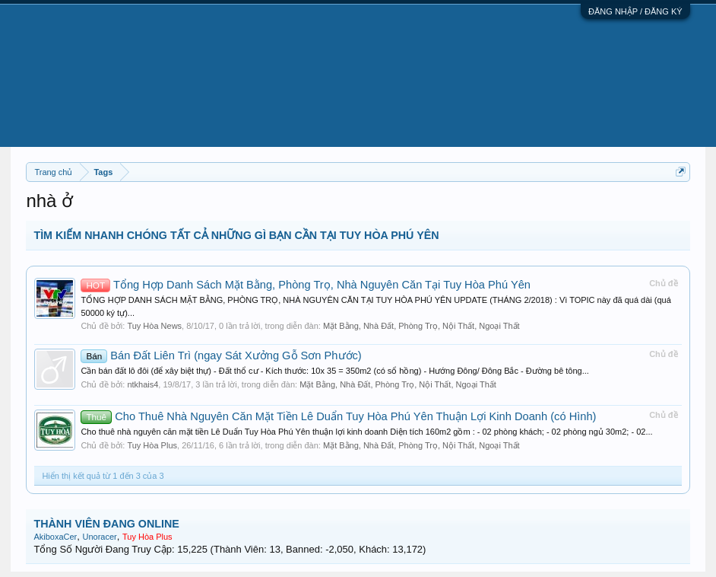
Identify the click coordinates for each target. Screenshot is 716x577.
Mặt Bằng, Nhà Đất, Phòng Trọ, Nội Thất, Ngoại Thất (421, 325)
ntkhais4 (142, 384)
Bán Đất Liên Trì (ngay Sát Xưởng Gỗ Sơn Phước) (221, 355)
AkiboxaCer (55, 536)
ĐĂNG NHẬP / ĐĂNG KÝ (635, 11)
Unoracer (100, 536)
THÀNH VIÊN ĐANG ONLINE (106, 524)
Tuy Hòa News (154, 325)
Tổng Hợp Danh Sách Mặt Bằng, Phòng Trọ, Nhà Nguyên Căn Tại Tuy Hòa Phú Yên (306, 285)
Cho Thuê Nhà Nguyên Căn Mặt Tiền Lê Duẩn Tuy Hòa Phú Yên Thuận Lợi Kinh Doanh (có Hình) (338, 416)
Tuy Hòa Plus (152, 445)
